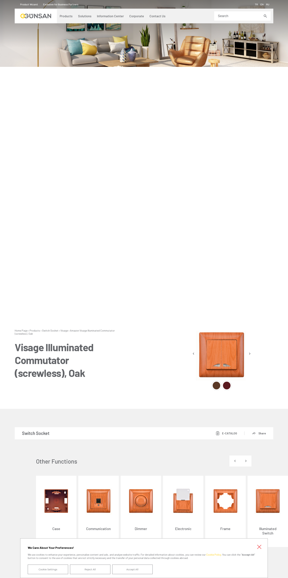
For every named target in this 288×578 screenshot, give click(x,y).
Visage (64, 330)
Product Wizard (29, 4)
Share (262, 433)
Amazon (74, 330)
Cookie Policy (213, 554)
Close (259, 547)
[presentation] (193, 353)
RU (267, 4)
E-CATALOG (229, 433)
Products (35, 330)
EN (262, 4)
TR (256, 4)
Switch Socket (50, 330)
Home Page (21, 330)
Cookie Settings (48, 569)
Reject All (90, 569)
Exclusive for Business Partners (60, 4)
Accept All (132, 569)
